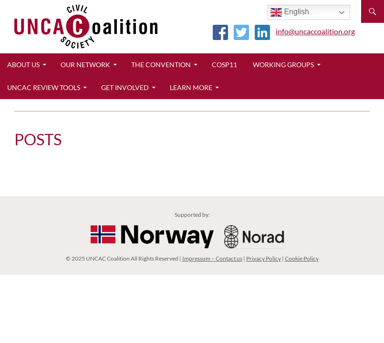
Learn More (191, 87)
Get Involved (125, 87)
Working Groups (283, 65)
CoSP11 (224, 65)
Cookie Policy (302, 258)
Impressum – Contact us (212, 258)
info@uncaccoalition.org (315, 31)
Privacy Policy (263, 258)
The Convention (161, 65)
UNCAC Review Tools (43, 87)
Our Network (85, 65)
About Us (23, 65)
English (289, 12)
